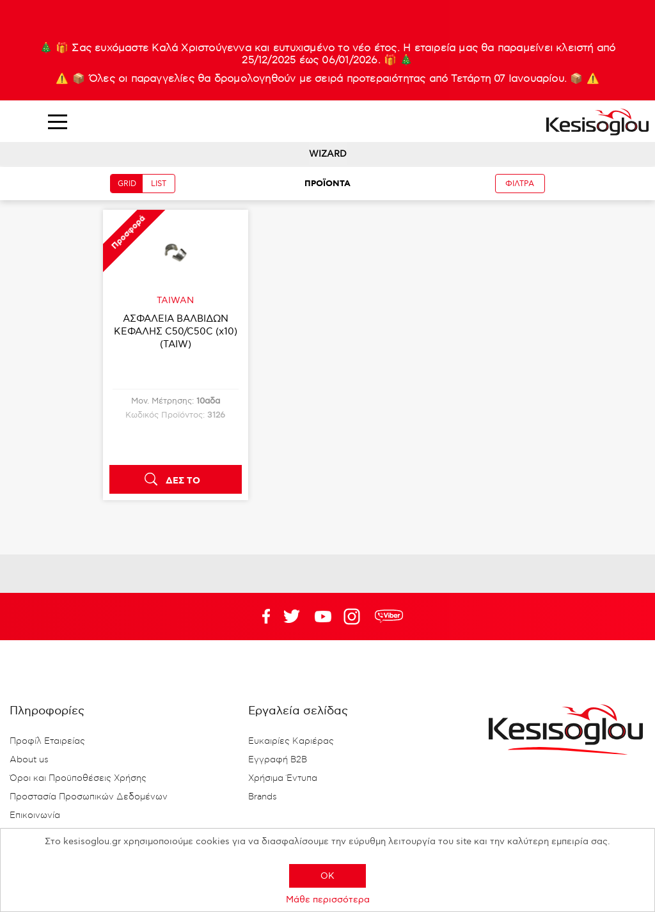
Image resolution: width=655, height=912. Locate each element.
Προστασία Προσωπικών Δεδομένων (89, 797)
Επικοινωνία (35, 815)
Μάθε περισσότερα (328, 899)
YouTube (292, 616)
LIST (158, 184)
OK (327, 875)
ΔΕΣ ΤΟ (183, 481)
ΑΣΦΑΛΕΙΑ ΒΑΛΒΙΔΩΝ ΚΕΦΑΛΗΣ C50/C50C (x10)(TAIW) (175, 331)
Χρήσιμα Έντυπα (282, 778)
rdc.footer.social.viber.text (389, 616)
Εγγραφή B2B (277, 760)
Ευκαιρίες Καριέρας (291, 741)
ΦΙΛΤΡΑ (519, 184)
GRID (127, 184)
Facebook (260, 616)
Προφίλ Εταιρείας (47, 741)
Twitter (323, 616)
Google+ (354, 616)
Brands (262, 797)
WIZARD (328, 153)
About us (29, 760)
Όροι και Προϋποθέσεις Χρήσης (78, 778)
